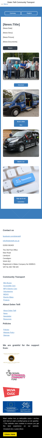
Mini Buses (7, 283)
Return (10, 48)
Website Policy (8, 332)
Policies (6, 330)
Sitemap (6, 335)
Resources (7, 319)
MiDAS (6, 294)
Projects (6, 300)
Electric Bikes (8, 297)
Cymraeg (13, 13)
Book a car (21, 161)
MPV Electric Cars (10, 289)
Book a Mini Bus (21, 123)
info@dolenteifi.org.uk (11, 241)
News (5, 313)
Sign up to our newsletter (21, 200)
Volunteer (21, 85)
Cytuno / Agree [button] (9, 434)
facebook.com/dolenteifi (12, 236)
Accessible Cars (9, 286)
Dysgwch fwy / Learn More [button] (13, 429)
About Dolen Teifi (9, 310)
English (29, 13)
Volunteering (8, 291)
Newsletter (7, 316)
